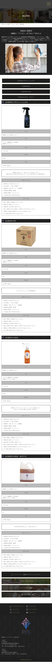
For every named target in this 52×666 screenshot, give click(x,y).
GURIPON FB (26, 86)
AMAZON (16, 609)
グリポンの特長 (26, 588)
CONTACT (32, 612)
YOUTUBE (16, 612)
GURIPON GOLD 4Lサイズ (26, 97)
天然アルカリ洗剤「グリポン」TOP (10, 24)
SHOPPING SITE (18, 606)
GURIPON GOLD (26, 91)
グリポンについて (26, 581)
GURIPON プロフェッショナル (26, 81)
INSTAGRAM (33, 609)
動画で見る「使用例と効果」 (26, 594)
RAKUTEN (32, 606)
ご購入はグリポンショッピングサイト (27, 574)
